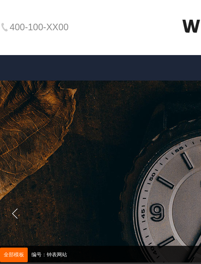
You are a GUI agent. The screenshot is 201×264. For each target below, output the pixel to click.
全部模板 (14, 254)
